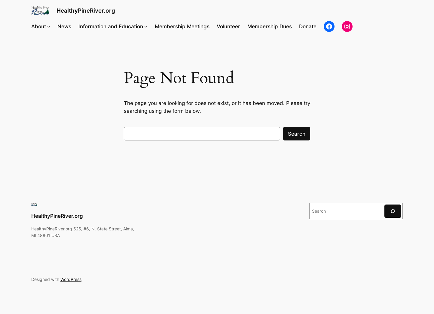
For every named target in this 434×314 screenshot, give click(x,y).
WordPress (70, 279)
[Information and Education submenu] (145, 26)
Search (296, 134)
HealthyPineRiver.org (86, 10)
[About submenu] (48, 26)
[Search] (392, 211)
